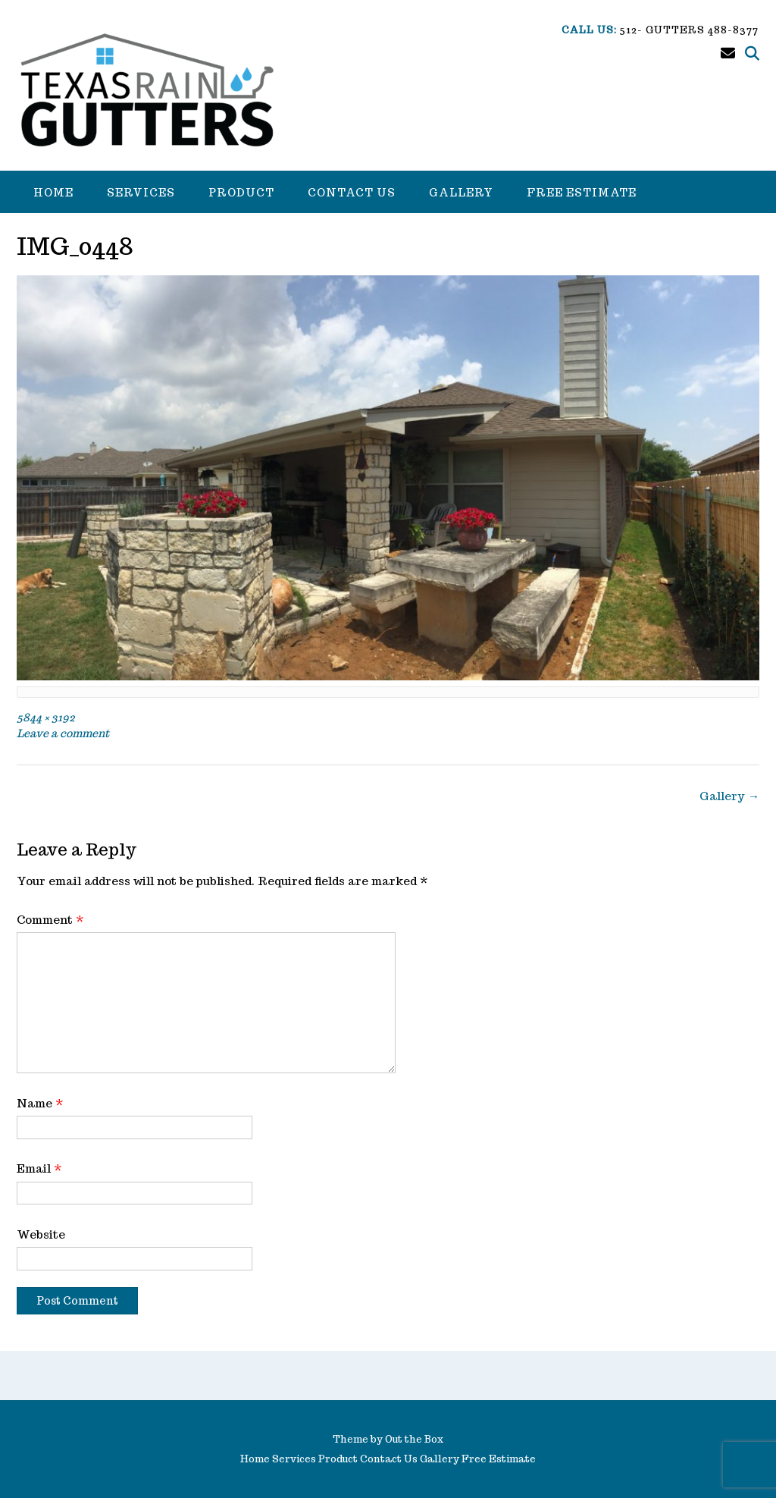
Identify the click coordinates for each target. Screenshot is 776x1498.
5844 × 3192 (45, 717)
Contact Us (352, 192)
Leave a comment (63, 733)
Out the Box (414, 1439)
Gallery (461, 192)
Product (241, 192)
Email (39, 1168)
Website (41, 1234)
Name (40, 1103)
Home (53, 192)
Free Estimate (582, 192)
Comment (50, 919)
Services (141, 192)
